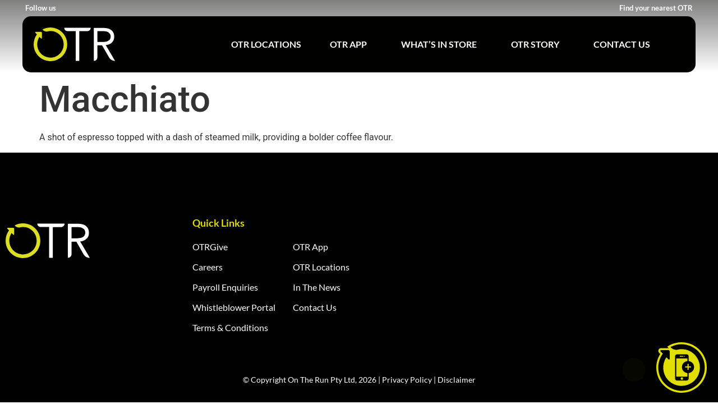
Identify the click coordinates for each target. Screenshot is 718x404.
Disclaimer (457, 379)
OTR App (351, 44)
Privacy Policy (407, 379)
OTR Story (538, 44)
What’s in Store (441, 44)
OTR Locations (266, 44)
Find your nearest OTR (656, 7)
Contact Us (621, 44)
